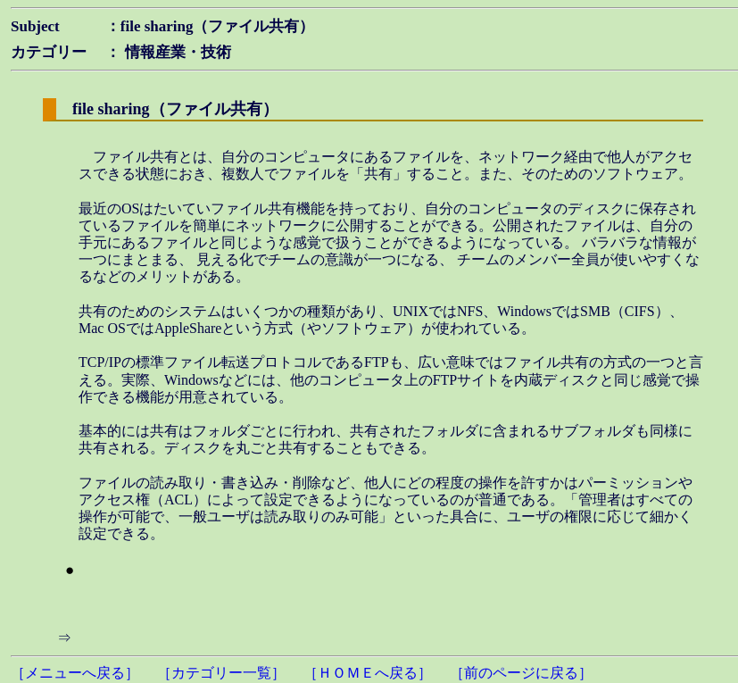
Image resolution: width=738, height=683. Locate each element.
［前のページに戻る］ (521, 672)
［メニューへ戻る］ (75, 672)
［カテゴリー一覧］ (221, 672)
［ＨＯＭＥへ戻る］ (367, 672)
